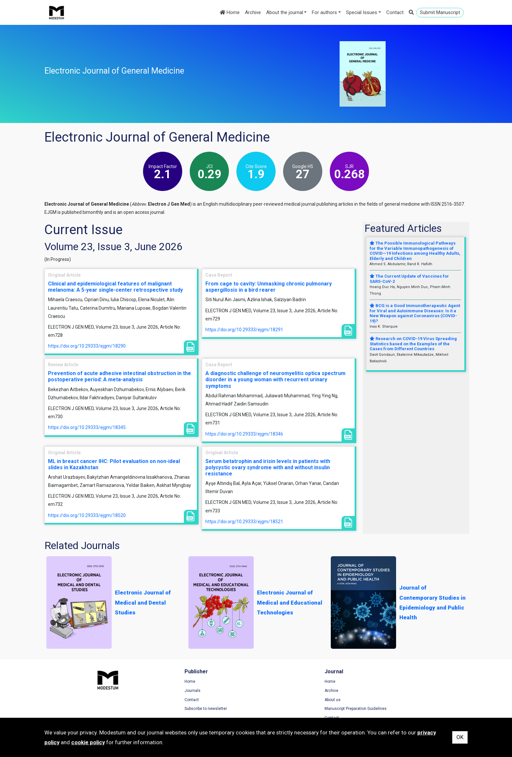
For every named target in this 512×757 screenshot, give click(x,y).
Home (230, 12)
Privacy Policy (384, 691)
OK (459, 737)
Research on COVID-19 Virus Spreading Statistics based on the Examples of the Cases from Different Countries (413, 343)
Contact (395, 12)
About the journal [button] (284, 12)
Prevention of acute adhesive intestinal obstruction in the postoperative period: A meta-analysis (119, 376)
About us (271, 700)
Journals (161, 691)
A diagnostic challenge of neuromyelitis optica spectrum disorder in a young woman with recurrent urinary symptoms (275, 379)
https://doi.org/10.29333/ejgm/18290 (87, 346)
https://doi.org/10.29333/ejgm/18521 (244, 521)
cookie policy (88, 742)
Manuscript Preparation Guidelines (294, 709)
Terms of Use (384, 682)
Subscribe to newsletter (174, 709)
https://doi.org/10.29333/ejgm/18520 (87, 515)
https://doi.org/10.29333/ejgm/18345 (87, 427)
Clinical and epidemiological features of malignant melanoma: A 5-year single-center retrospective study (115, 287)
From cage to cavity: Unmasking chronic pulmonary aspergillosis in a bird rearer (268, 287)
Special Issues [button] (361, 12)
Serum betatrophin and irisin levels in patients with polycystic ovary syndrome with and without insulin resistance (267, 467)
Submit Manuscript (440, 12)
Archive (253, 12)
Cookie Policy (384, 700)
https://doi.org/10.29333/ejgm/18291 (244, 329)
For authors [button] (324, 12)
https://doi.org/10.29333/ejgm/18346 (244, 434)
